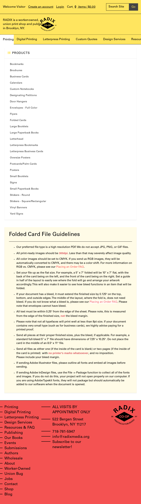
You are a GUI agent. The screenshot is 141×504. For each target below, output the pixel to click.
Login (60, 7)
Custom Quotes (86, 39)
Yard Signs (16, 214)
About (9, 464)
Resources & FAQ (19, 428)
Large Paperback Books (24, 133)
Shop (8, 489)
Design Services (114, 39)
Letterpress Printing (56, 39)
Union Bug (13, 474)
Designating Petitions (23, 95)
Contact (11, 484)
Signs (13, 183)
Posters (14, 170)
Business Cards (19, 77)
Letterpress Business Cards (26, 151)
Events (10, 443)
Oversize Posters (20, 158)
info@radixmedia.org (70, 437)
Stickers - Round (20, 195)
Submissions (15, 448)
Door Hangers (18, 101)
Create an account (40, 7)
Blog (8, 494)
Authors (11, 453)
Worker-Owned (17, 469)
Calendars (16, 83)
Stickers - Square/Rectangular (28, 201)
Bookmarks (17, 64)
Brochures (16, 70)
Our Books (13, 438)
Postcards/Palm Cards (23, 164)
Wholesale (13, 459)
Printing (8, 39)
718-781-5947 (63, 432)
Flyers (13, 114)
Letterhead (16, 139)
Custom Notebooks (22, 89)
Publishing (13, 433)
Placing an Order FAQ (70, 267)
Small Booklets (19, 176)
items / (81, 7)
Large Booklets (19, 126)
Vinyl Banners (18, 207)
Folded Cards (18, 120)
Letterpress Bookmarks (24, 145)
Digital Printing (27, 39)
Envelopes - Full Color (23, 108)
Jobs (8, 479)
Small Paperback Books (24, 189)
